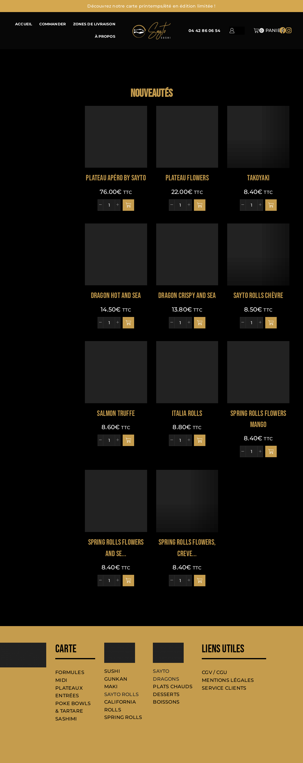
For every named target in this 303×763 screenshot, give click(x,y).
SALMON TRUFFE (116, 413)
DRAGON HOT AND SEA (116, 295)
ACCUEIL (23, 24)
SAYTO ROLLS (121, 694)
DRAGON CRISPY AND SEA (187, 295)
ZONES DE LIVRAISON (94, 24)
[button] (128, 205)
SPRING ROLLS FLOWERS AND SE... (116, 548)
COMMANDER (52, 24)
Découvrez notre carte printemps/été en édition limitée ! (151, 6)
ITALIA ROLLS (187, 413)
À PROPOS (105, 36)
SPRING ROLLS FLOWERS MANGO (258, 419)
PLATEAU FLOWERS (187, 178)
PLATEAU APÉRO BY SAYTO (116, 178)
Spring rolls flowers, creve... (187, 548)
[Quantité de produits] (109, 205)
